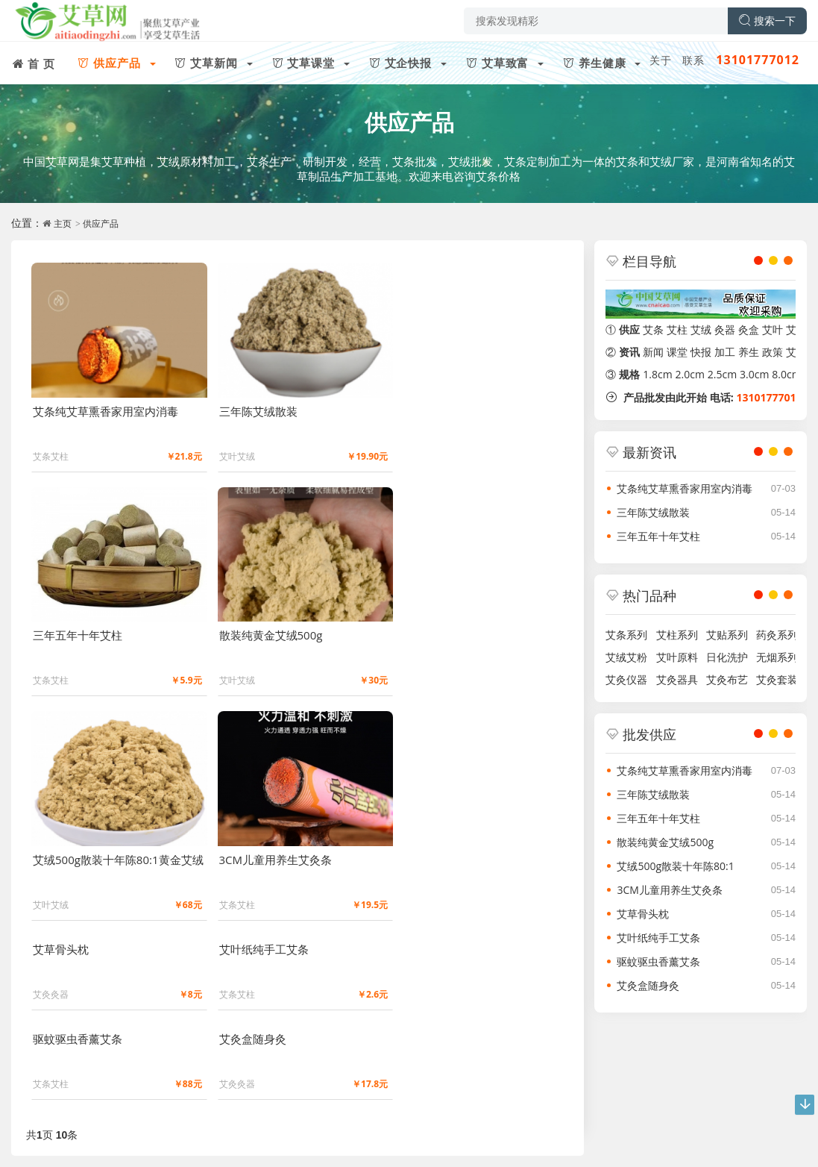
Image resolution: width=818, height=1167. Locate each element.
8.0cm (786, 374)
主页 (63, 223)
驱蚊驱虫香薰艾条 (658, 961)
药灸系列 (774, 635)
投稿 (136, 1120)
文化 (101, 1120)
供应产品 (409, 122)
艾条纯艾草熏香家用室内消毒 (684, 488)
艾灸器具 (673, 679)
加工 (724, 352)
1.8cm (657, 374)
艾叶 (772, 329)
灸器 (724, 329)
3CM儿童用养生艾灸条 (669, 890)
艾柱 (677, 329)
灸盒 (748, 329)
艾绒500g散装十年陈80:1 (675, 866)
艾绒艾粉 (626, 657)
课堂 (677, 352)
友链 (205, 1120)
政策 (772, 352)
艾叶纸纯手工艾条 (658, 937)
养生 (748, 352)
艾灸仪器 (626, 679)
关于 (660, 60)
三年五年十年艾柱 (658, 536)
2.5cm (722, 374)
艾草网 (46, 1144)
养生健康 (341, 1058)
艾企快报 (222, 1058)
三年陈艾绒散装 (653, 512)
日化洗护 (724, 657)
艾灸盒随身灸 (648, 985)
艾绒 (700, 329)
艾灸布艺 (724, 679)
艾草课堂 (162, 1058)
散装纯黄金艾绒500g (665, 842)
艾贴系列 (724, 635)
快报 (700, 352)
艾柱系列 (673, 635)
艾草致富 (282, 1058)
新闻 (653, 352)
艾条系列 (626, 635)
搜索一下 (767, 20)
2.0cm (690, 374)
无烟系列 (774, 657)
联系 (693, 60)
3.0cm (754, 374)
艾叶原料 (673, 657)
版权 (170, 1120)
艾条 (653, 329)
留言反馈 (216, 1144)
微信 (209, 1097)
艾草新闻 (103, 1058)
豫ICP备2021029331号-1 (133, 1144)
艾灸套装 (774, 679)
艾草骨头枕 (643, 914)
